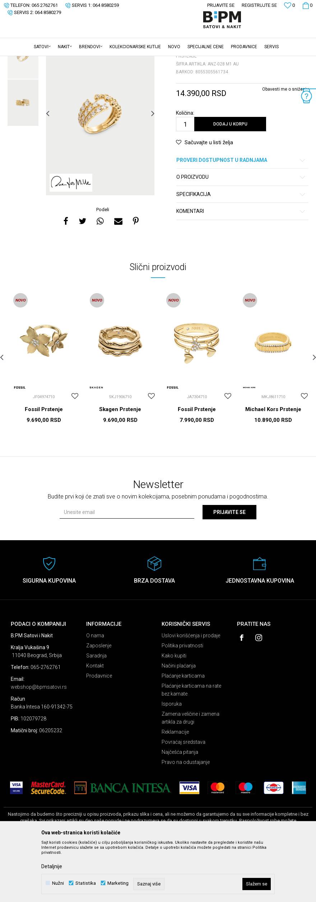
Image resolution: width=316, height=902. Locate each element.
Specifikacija (241, 250)
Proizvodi (55, 60)
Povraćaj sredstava (183, 798)
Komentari (241, 267)
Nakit (74, 60)
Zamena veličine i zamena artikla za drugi (190, 774)
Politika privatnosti (182, 702)
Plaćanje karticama (183, 732)
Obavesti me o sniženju (285, 145)
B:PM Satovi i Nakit (22, 60)
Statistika (85, 883)
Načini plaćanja (179, 722)
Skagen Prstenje (120, 465)
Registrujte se (259, 5)
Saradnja (96, 712)
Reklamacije (175, 788)
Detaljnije (51, 866)
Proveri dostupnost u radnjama (241, 216)
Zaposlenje (98, 702)
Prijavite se (229, 568)
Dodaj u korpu (230, 180)
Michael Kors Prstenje (273, 465)
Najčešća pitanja (180, 808)
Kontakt (95, 722)
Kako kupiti (174, 712)
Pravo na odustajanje (186, 818)
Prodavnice (99, 732)
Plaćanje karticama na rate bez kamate (191, 746)
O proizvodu (241, 233)
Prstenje (93, 60)
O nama (95, 691)
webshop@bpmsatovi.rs (39, 743)
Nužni (58, 883)
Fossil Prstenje (44, 465)
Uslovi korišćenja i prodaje (191, 691)
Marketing (118, 883)
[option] (23, 111)
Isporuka (172, 760)
